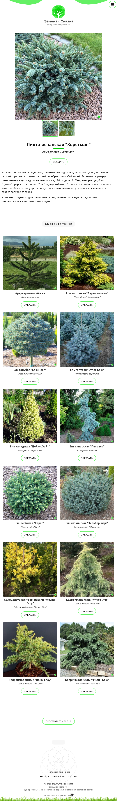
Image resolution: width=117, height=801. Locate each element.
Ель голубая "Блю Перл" (30, 371)
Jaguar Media (63, 795)
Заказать (58, 161)
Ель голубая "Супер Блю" (87, 371)
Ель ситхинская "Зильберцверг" (87, 524)
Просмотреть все (58, 721)
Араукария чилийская (30, 295)
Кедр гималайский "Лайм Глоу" (30, 681)
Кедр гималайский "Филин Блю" (87, 681)
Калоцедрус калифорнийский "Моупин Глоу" (30, 603)
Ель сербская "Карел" (30, 524)
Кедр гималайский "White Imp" (87, 601)
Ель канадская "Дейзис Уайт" (30, 448)
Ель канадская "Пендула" (87, 448)
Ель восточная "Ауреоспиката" (87, 295)
